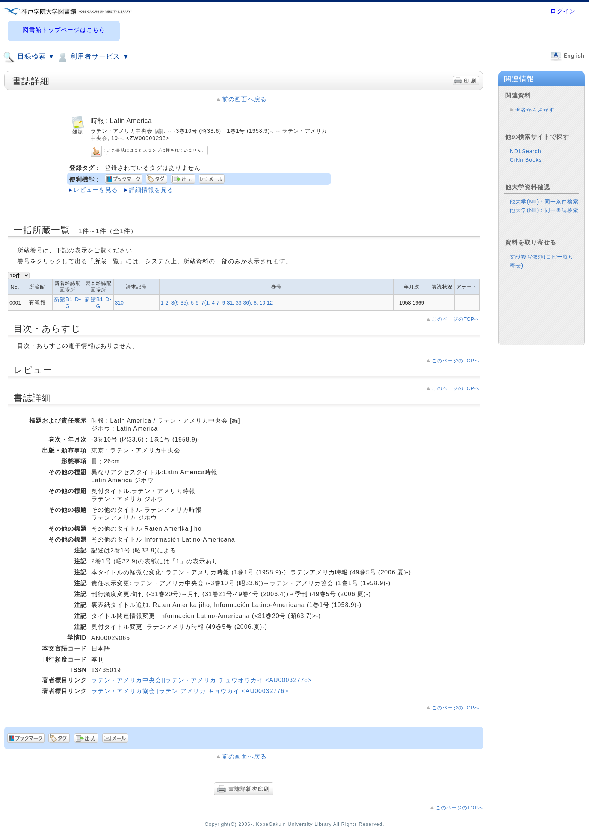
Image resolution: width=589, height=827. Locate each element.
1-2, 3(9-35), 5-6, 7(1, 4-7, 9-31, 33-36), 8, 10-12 (217, 303)
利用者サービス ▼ (93, 57)
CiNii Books (526, 160)
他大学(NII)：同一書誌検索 (544, 210)
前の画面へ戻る (244, 99)
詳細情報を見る (151, 190)
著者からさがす (534, 110)
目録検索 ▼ (29, 57)
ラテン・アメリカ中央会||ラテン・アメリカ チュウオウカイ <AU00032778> (201, 680)
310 (119, 303)
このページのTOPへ (456, 319)
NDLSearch (525, 151)
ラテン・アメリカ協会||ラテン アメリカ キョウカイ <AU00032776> (189, 691)
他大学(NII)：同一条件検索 (544, 202)
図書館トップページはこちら (64, 30)
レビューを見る (95, 190)
